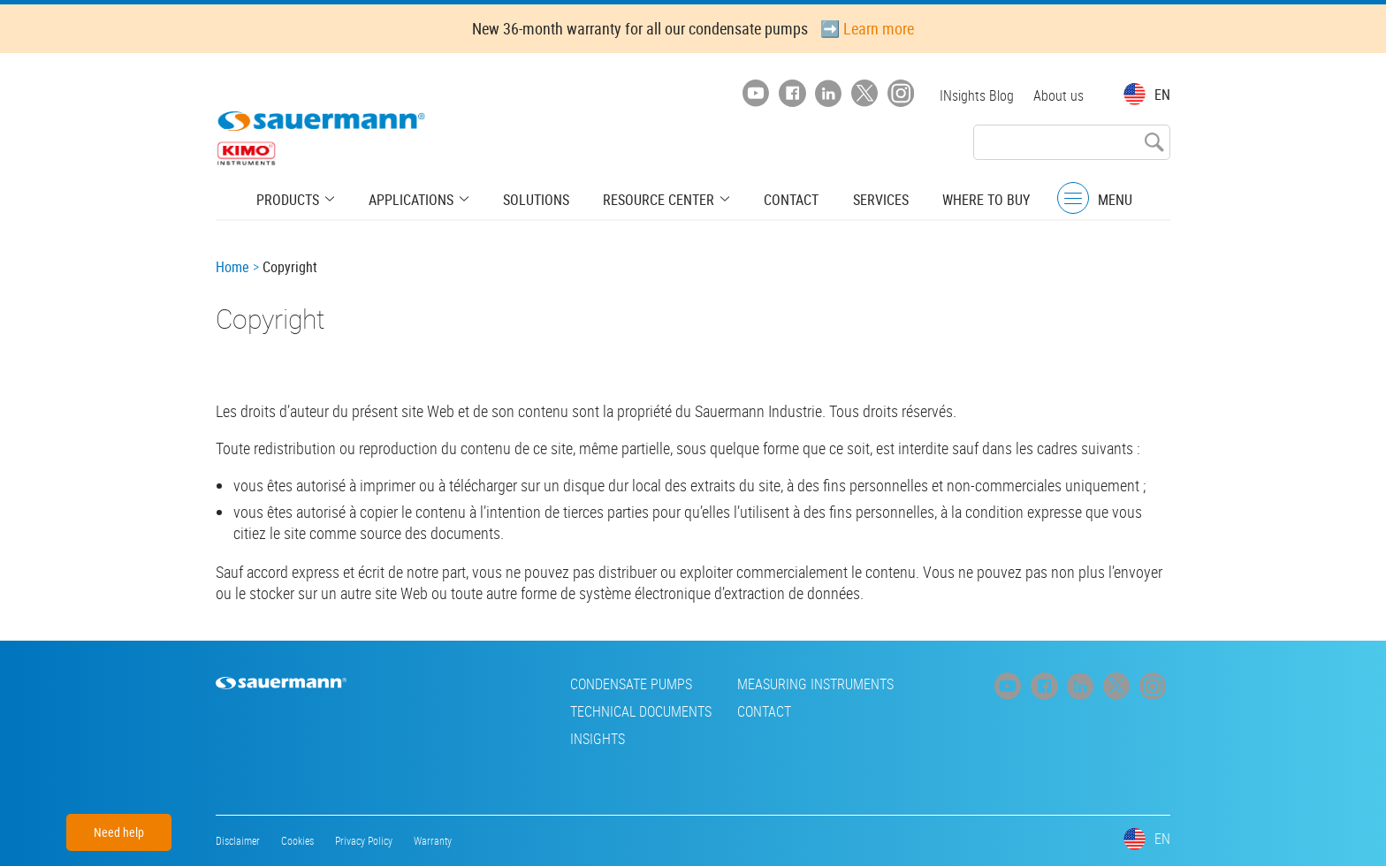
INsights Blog (975, 95)
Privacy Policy (363, 840)
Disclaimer (238, 840)
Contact (784, 199)
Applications (419, 199)
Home (232, 267)
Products (302, 199)
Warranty (433, 840)
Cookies (297, 840)
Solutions (539, 199)
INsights (486, 738)
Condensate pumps (520, 684)
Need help (119, 832)
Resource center (657, 199)
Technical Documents (529, 711)
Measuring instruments (704, 684)
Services (869, 199)
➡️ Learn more (867, 28)
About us (1058, 95)
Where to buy (971, 199)
